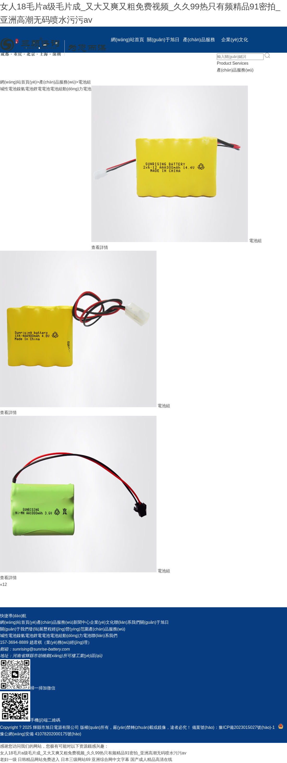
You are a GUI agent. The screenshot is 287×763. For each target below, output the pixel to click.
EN (199, 65)
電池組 (84, 82)
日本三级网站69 (76, 759)
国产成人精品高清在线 (151, 759)
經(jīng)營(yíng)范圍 (70, 629)
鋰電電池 (41, 89)
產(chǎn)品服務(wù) (199, 45)
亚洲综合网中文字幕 (110, 759)
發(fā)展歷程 (40, 629)
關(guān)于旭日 (163, 39)
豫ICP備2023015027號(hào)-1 (247, 727)
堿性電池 (8, 89)
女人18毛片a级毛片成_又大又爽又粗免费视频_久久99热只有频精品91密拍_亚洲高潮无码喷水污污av (93, 753)
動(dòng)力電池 (77, 89)
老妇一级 (8, 759)
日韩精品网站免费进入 (38, 759)
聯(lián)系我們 (163, 65)
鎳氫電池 (25, 89)
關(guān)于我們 (14, 629)
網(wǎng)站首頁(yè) (127, 45)
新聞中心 (127, 65)
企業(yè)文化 (234, 39)
